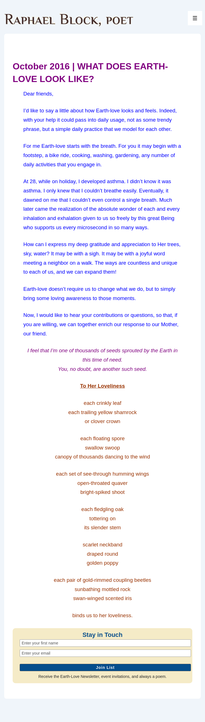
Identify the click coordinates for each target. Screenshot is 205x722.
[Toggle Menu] (195, 18)
